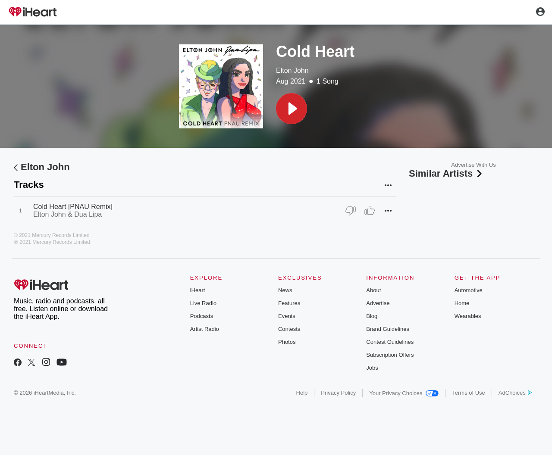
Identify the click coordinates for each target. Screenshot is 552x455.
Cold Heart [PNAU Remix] (73, 206)
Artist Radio (204, 329)
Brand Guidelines (387, 329)
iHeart (197, 290)
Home (462, 303)
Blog (371, 316)
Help (302, 393)
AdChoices (515, 393)
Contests (289, 329)
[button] (291, 108)
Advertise (377, 303)
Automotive (469, 290)
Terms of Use (468, 393)
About (373, 290)
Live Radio (203, 303)
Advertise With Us (473, 165)
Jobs (372, 368)
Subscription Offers (390, 355)
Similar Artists (446, 173)
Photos (286, 342)
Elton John (292, 70)
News (285, 290)
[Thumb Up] (369, 210)
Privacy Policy (338, 393)
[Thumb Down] (350, 210)
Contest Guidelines (390, 342)
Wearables (468, 316)
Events (286, 316)
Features (289, 303)
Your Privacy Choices (404, 393)
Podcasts (201, 316)
